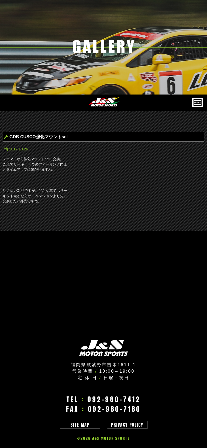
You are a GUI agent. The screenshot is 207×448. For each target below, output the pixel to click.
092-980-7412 (114, 399)
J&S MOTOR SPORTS (111, 438)
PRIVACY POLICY (127, 425)
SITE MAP (80, 425)
